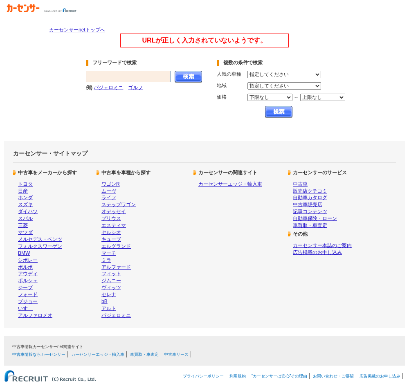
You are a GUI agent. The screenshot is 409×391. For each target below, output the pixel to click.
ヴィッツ (111, 287)
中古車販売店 (307, 204)
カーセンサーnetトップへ (77, 30)
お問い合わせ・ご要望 (333, 376)
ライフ (108, 197)
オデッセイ (113, 211)
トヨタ (25, 184)
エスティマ (113, 225)
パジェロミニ (108, 87)
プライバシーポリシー (203, 376)
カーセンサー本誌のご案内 (322, 245)
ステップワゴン (118, 204)
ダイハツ (28, 211)
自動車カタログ (310, 197)
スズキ (25, 204)
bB (104, 301)
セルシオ (111, 232)
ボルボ (25, 267)
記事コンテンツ (310, 211)
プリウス (111, 218)
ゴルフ (135, 87)
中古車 (300, 184)
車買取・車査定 (310, 225)
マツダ (25, 232)
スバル (25, 218)
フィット (111, 273)
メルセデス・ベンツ (40, 239)
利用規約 (237, 376)
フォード (28, 294)
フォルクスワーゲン (40, 246)
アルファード (116, 267)
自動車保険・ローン (315, 218)
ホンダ (25, 197)
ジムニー (111, 280)
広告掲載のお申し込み (317, 252)
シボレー (28, 260)
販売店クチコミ (310, 191)
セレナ (108, 294)
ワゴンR (110, 184)
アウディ (28, 273)
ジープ (25, 287)
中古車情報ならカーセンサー (38, 354)
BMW (24, 253)
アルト (108, 308)
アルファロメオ (35, 315)
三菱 (23, 225)
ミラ (106, 260)
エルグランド (116, 246)
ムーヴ (108, 191)
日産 (23, 191)
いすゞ (25, 308)
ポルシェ (28, 280)
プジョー (28, 301)
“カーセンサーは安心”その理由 (280, 376)
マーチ (108, 253)
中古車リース (176, 354)
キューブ (111, 239)
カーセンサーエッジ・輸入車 (230, 184)
